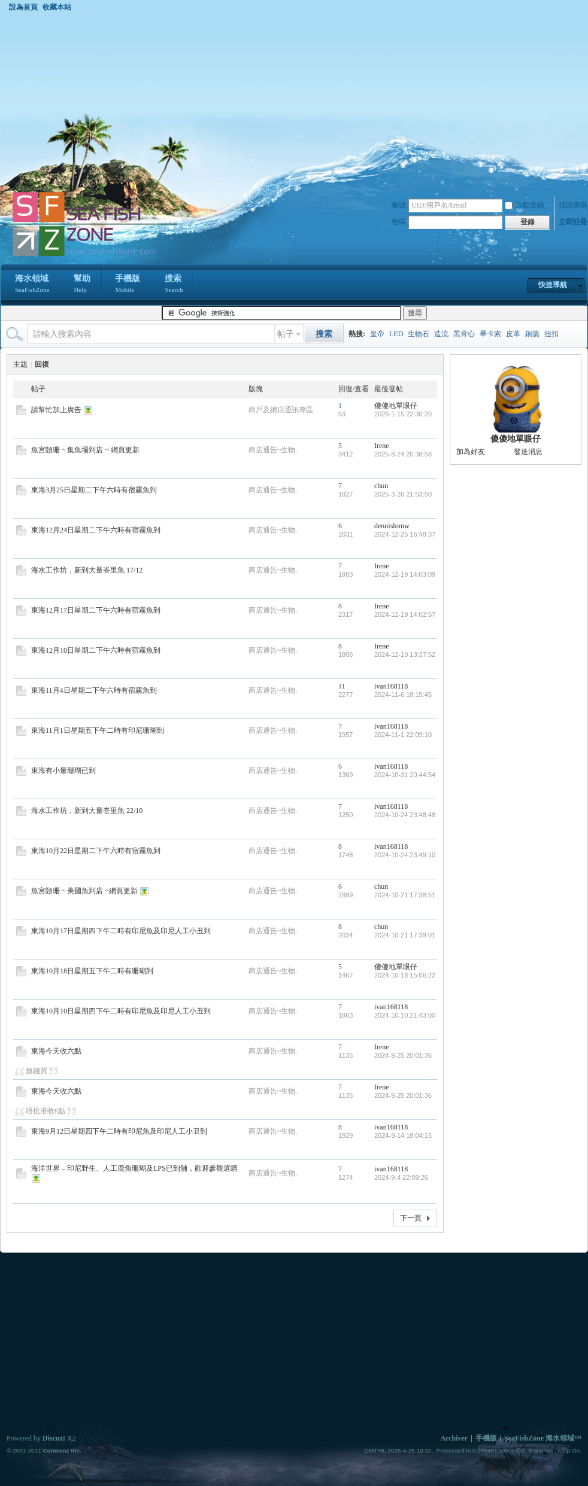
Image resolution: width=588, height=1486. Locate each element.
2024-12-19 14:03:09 (404, 574)
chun (381, 486)
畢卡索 (490, 334)
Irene (381, 445)
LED (396, 334)
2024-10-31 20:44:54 (404, 774)
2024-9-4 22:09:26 (401, 1177)
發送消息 (528, 451)
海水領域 (32, 285)
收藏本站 (57, 7)
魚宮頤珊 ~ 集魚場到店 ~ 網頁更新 (85, 450)
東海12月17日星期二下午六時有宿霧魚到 (95, 610)
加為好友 (470, 451)
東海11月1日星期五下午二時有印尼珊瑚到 (97, 730)
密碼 (399, 222)
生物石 (418, 334)
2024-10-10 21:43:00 (404, 1015)
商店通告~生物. (273, 450)
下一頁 (411, 1218)
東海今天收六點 (56, 1051)
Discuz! (54, 1438)
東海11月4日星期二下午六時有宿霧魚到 (94, 690)
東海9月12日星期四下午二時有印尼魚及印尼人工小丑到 (119, 1131)
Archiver (454, 1438)
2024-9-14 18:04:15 (403, 1135)
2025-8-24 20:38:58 (403, 454)
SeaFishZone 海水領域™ (542, 1438)
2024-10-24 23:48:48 (404, 814)
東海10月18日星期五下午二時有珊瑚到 (92, 971)
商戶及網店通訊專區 (280, 410)
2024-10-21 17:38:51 (404, 895)
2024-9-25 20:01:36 (403, 1055)
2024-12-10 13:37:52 (404, 654)
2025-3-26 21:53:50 (403, 494)
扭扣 (551, 334)
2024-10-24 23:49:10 (404, 854)
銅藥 (532, 334)
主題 (20, 364)
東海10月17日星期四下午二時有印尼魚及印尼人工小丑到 (121, 931)
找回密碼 (573, 205)
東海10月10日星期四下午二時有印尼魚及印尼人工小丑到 (121, 1011)
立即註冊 (573, 222)
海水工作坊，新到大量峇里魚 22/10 (87, 810)
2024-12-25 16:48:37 (404, 534)
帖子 (285, 334)
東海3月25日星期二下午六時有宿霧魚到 (94, 490)
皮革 (513, 334)
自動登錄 (524, 205)
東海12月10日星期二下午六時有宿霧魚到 (95, 650)
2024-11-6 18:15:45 (403, 694)
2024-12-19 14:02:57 (404, 614)
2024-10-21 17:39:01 (404, 935)
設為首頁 (23, 7)
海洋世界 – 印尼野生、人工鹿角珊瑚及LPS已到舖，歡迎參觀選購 (134, 1168)
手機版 (127, 285)
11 (341, 686)
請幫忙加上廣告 (56, 410)
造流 (441, 334)
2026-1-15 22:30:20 (403, 414)
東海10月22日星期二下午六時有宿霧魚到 (95, 850)
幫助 (82, 285)
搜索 (174, 285)
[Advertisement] (294, 101)
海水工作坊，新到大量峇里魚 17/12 (87, 570)
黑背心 (464, 334)
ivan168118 (391, 686)
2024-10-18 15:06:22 (404, 975)
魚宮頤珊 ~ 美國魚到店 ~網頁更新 (84, 891)
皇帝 (377, 334)
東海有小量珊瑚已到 (63, 770)
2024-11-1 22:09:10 (403, 734)
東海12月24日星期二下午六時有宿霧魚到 (95, 530)
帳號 (399, 205)
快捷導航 (552, 285)
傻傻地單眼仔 (395, 405)
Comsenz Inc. (62, 1450)
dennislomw (392, 526)
